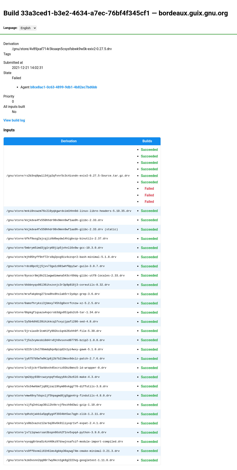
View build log (14, 120)
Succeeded (149, 150)
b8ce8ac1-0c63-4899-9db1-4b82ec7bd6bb (63, 87)
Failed (149, 189)
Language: (10, 28)
